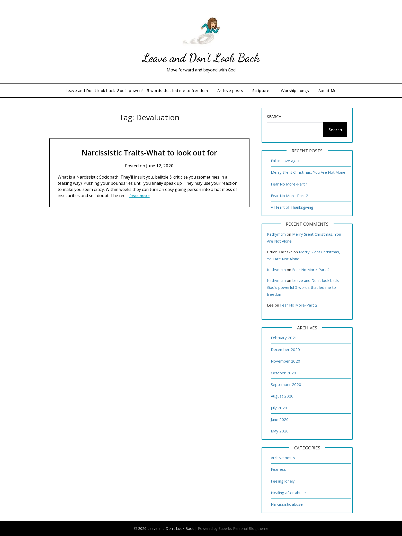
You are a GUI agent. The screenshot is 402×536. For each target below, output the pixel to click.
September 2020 (286, 384)
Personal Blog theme (250, 528)
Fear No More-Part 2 (289, 195)
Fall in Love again (285, 160)
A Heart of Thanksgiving (292, 207)
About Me (327, 90)
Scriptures (262, 90)
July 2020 (279, 407)
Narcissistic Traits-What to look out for (149, 152)
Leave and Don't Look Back (201, 57)
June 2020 (280, 419)
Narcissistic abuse (287, 504)
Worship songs (295, 90)
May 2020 (280, 430)
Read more (139, 195)
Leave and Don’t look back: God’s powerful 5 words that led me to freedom (137, 90)
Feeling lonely (283, 481)
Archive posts (230, 90)
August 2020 (282, 396)
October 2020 (283, 372)
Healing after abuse (288, 492)
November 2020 (285, 361)
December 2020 (285, 349)
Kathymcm (276, 234)
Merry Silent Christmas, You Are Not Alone (308, 172)
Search (274, 116)
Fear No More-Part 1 (289, 184)
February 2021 (284, 337)
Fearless (278, 469)
